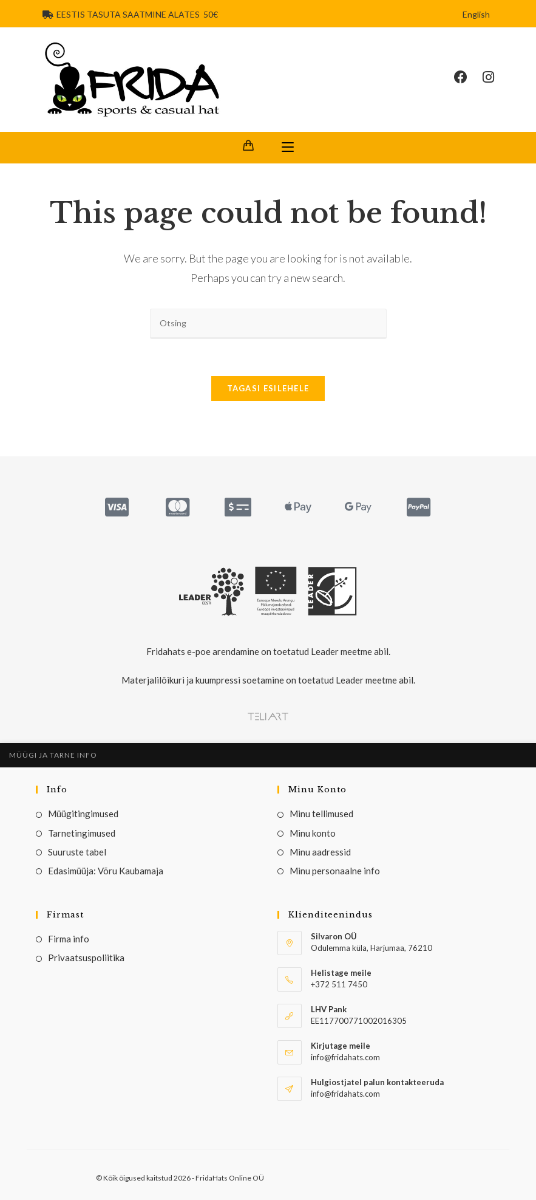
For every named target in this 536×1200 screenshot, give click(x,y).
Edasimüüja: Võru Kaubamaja (105, 870)
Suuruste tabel (77, 851)
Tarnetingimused (81, 833)
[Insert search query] (268, 323)
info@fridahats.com (345, 1094)
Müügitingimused (83, 813)
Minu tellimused (321, 813)
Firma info (68, 938)
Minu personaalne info (335, 870)
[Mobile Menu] (287, 147)
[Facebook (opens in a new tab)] (468, 77)
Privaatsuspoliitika (86, 957)
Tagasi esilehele (268, 388)
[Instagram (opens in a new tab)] (496, 77)
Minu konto (313, 833)
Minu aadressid (320, 851)
